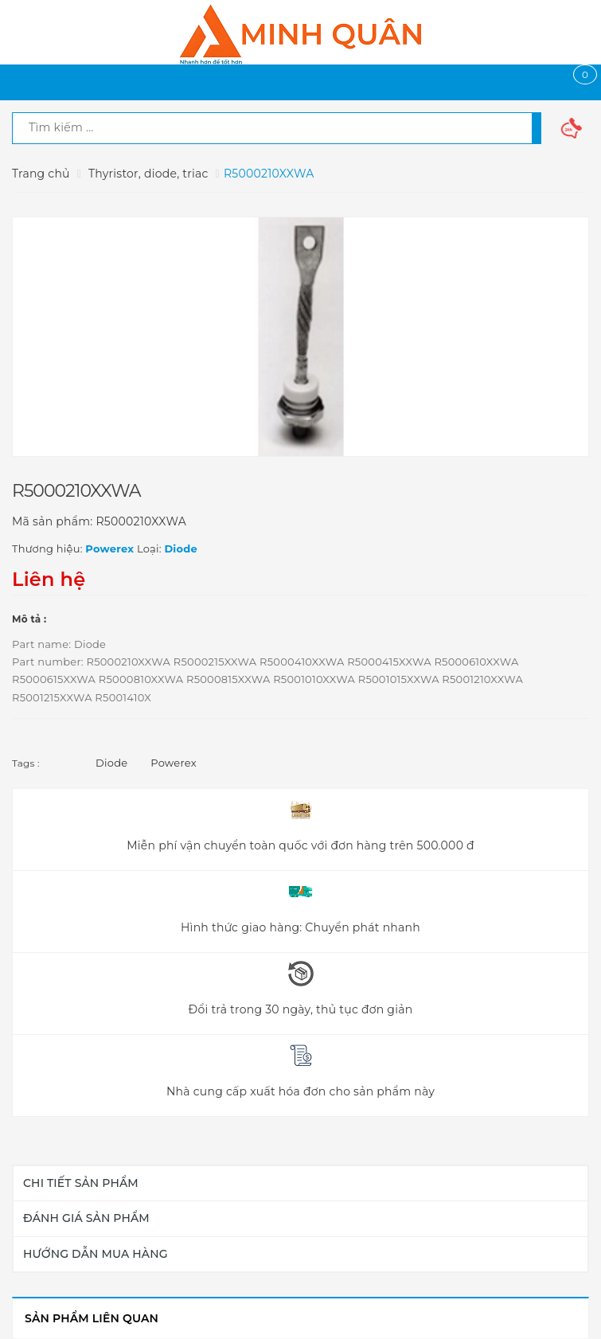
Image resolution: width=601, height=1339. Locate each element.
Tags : (26, 763)
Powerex (173, 762)
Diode (111, 762)
